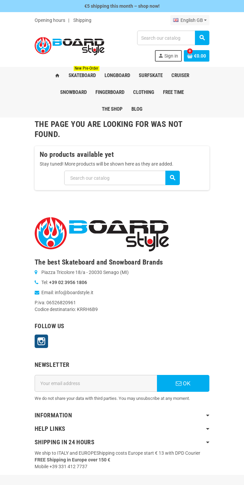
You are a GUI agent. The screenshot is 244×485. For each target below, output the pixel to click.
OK (183, 383)
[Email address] (96, 383)
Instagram (41, 341)
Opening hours (50, 20)
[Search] (173, 38)
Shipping (82, 20)
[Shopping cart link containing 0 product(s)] (196, 56)
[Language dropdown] (189, 20)
